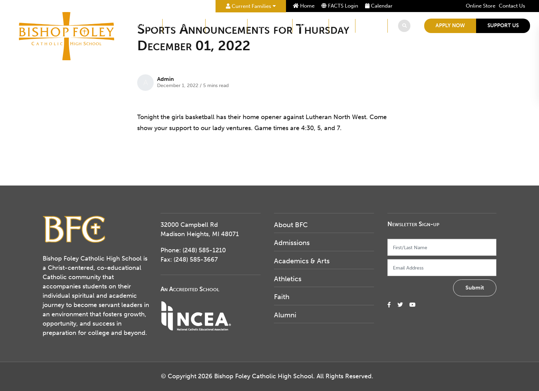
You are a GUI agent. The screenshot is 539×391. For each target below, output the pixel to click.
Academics (226, 25)
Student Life (269, 25)
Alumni (371, 25)
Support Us (503, 25)
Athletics (310, 25)
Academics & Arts (302, 261)
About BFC (141, 25)
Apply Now (450, 25)
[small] (389, 305)
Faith (342, 25)
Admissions (183, 25)
